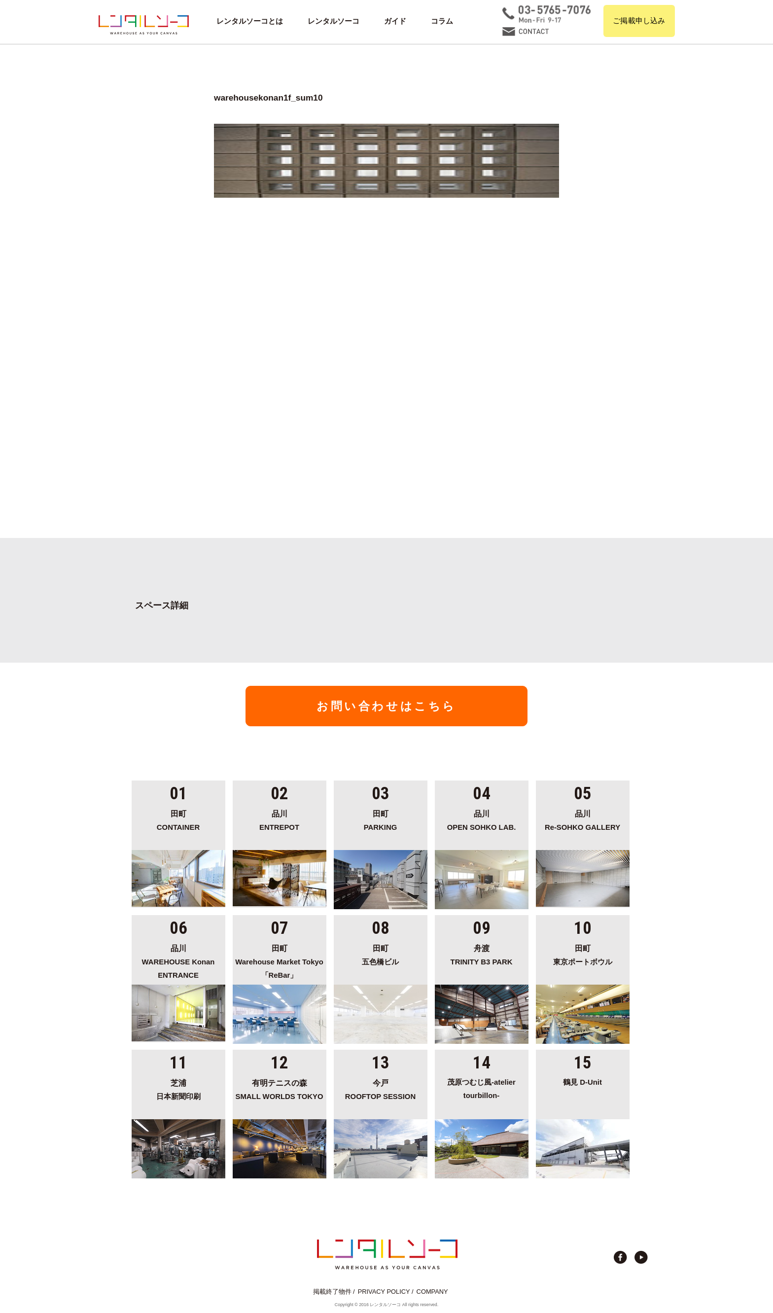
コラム (442, 21)
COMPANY (432, 1291)
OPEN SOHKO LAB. (481, 819)
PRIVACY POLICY (384, 1291)
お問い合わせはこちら (386, 706)
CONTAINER (178, 819)
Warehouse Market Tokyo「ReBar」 (279, 960)
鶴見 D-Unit (582, 1082)
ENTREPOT (279, 819)
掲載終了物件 (332, 1291)
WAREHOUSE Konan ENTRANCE (178, 960)
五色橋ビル (380, 953)
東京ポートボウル (583, 953)
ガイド (395, 21)
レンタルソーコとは (249, 21)
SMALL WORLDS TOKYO (279, 1088)
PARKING (380, 819)
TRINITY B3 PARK (481, 953)
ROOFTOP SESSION (380, 1088)
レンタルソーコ (333, 21)
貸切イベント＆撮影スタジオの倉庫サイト (143, 25)
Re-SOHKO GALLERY (583, 819)
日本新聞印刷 (178, 1088)
